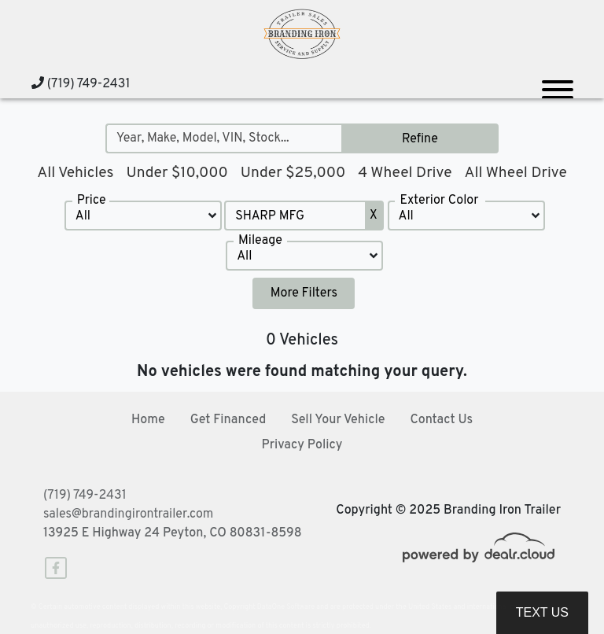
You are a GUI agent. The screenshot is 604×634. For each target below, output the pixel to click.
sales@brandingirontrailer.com (128, 514)
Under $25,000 (293, 173)
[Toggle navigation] (557, 83)
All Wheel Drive (515, 173)
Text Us (542, 612)
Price (91, 200)
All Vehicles (75, 173)
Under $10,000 (176, 173)
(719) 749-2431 (80, 84)
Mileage (260, 241)
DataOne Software (286, 607)
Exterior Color (439, 200)
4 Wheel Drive (404, 173)
